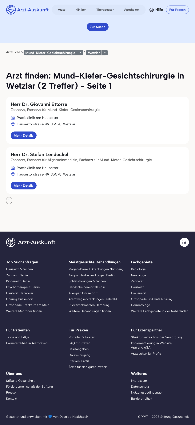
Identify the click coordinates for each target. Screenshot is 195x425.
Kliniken (80, 9)
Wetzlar (94, 53)
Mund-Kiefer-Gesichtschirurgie (50, 53)
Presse (11, 392)
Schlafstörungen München (87, 281)
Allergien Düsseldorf (83, 293)
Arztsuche (13, 52)
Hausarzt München (19, 269)
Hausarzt (137, 287)
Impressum (139, 380)
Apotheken (132, 9)
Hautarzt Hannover (19, 293)
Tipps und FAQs (17, 337)
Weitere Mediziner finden (24, 311)
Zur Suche (97, 27)
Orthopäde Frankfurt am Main (27, 305)
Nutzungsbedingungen (147, 392)
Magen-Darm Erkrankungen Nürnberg (96, 269)
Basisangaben (79, 349)
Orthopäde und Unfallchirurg (151, 299)
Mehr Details (24, 135)
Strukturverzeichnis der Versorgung (156, 337)
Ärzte (62, 9)
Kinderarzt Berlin (18, 281)
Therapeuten (105, 9)
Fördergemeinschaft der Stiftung (29, 386)
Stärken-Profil (79, 361)
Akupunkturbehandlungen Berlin (91, 275)
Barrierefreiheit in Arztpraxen (26, 343)
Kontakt (11, 398)
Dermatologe (140, 305)
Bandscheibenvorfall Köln (87, 287)
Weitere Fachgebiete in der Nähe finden (159, 311)
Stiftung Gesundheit (20, 380)
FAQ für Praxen (79, 343)
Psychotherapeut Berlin (23, 287)
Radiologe (138, 269)
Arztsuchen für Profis (146, 353)
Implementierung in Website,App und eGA (151, 345)
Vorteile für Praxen (82, 337)
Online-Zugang (79, 355)
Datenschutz (140, 386)
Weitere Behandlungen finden (90, 311)
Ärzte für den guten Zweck (88, 367)
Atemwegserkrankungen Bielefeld (93, 299)
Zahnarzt (137, 281)
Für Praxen (177, 10)
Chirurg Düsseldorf (19, 299)
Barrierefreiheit (141, 398)
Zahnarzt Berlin (17, 275)
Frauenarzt (138, 293)
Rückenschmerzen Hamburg (89, 305)
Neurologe (138, 275)
